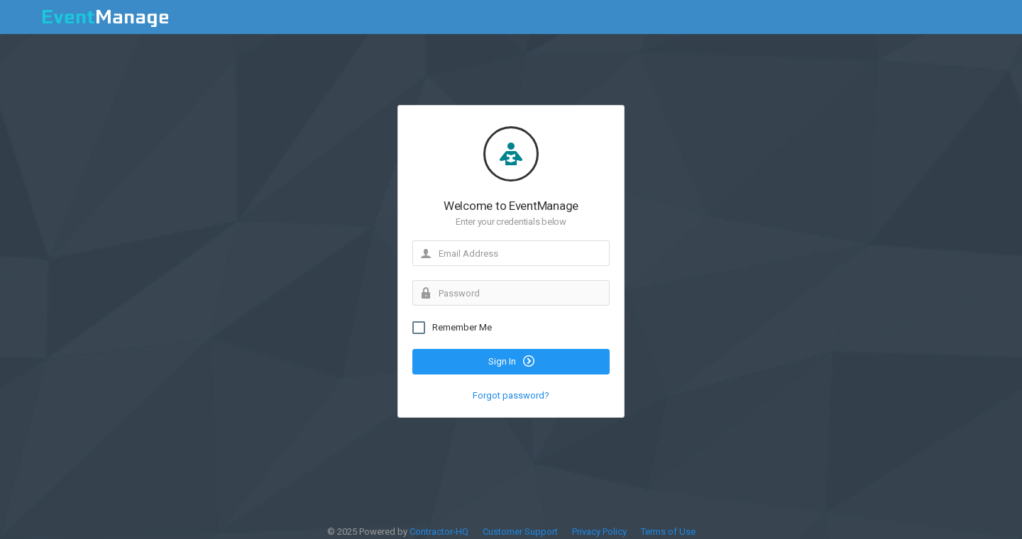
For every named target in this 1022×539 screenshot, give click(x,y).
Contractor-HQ (439, 531)
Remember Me (452, 331)
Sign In (511, 364)
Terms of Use (668, 531)
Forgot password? (511, 399)
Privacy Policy (599, 531)
